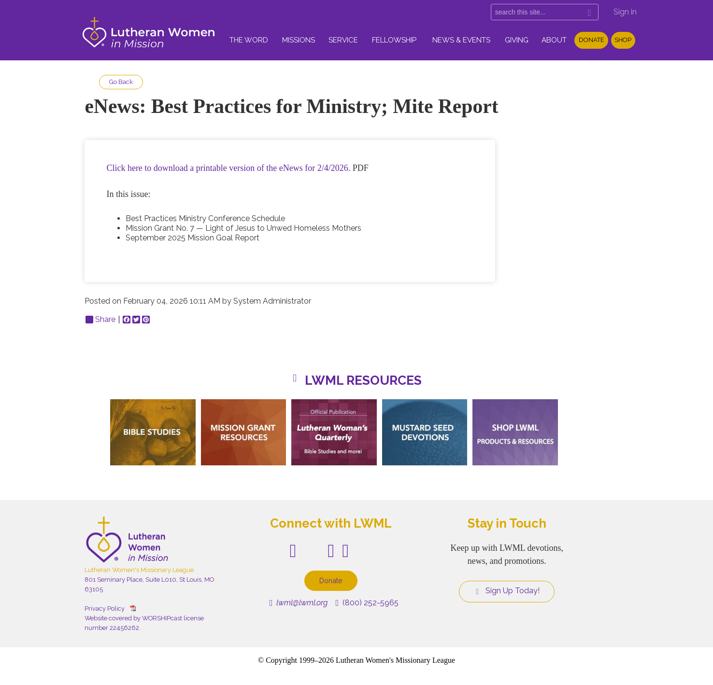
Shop (622, 39)
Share (100, 319)
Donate (591, 39)
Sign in (625, 11)
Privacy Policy (105, 608)
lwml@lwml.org (299, 602)
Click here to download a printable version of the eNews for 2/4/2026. (228, 168)
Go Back (121, 81)
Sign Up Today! (507, 591)
